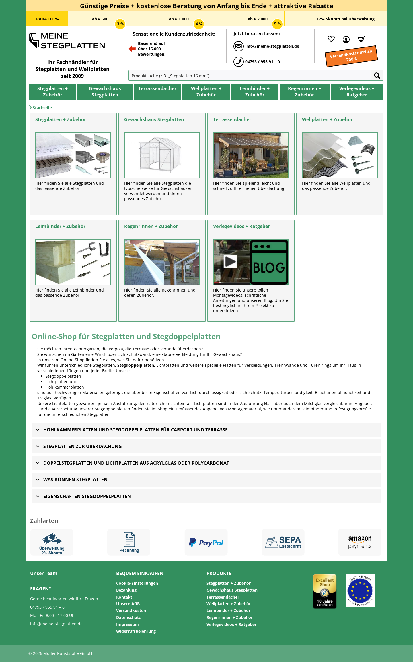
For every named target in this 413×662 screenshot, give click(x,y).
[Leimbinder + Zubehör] (254, 92)
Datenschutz (128, 617)
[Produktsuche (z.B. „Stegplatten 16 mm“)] (249, 75)
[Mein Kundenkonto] (344, 39)
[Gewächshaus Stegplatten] (105, 92)
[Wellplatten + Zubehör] (206, 92)
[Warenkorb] (359, 39)
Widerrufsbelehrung (136, 631)
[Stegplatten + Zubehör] (52, 92)
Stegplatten (98, 414)
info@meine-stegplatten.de (56, 623)
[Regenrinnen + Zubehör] (305, 92)
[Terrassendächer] (157, 88)
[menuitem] (141, 75)
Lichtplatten (57, 381)
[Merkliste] (330, 39)
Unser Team (43, 573)
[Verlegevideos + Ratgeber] (357, 92)
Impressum (127, 624)
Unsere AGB (128, 603)
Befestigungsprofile (352, 409)
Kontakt (124, 597)
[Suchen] (377, 75)
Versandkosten (131, 610)
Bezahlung (126, 590)
